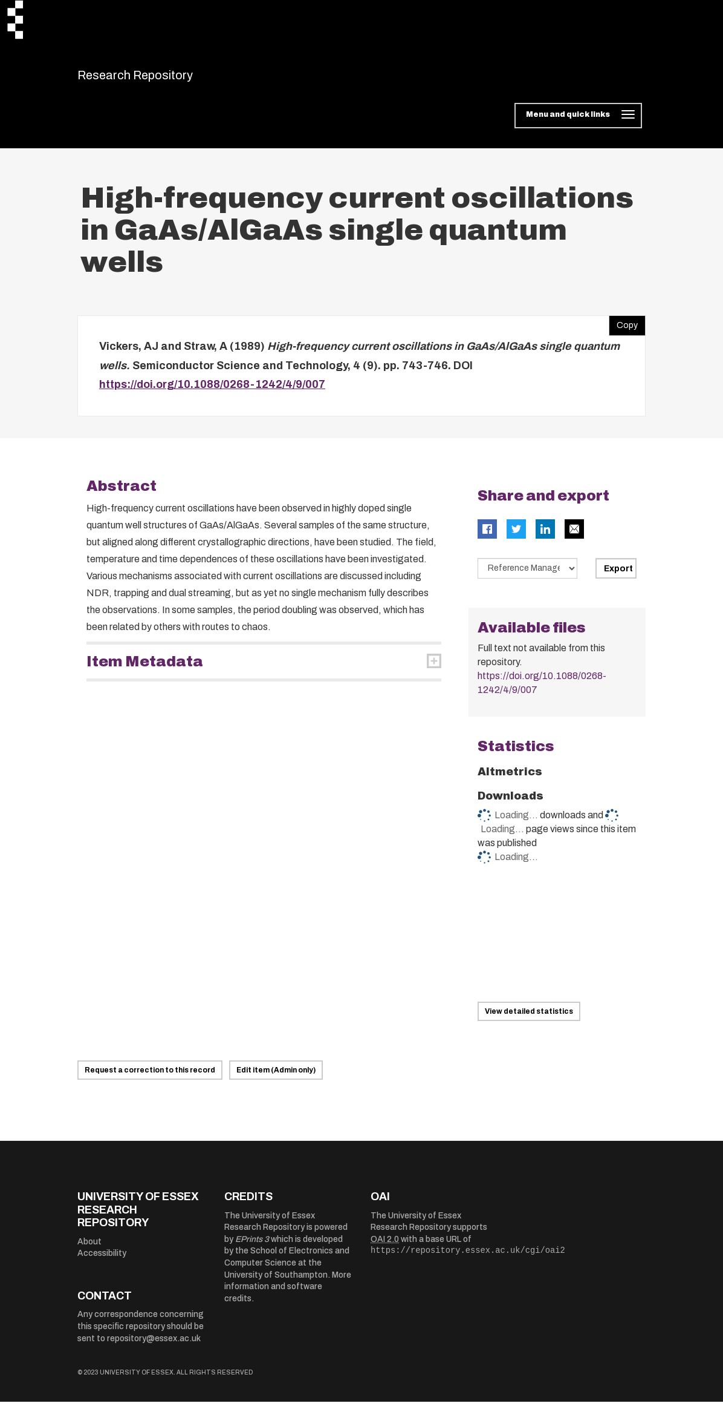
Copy (623, 330)
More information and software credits (287, 1294)
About (89, 1248)
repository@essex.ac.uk (154, 1345)
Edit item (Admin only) (276, 1077)
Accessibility (101, 1261)
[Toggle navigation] (578, 123)
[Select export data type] (528, 575)
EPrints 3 (252, 1246)
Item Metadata (144, 669)
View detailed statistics (529, 1019)
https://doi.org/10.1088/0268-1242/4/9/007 (212, 392)
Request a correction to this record (150, 1077)
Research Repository (162, 78)
